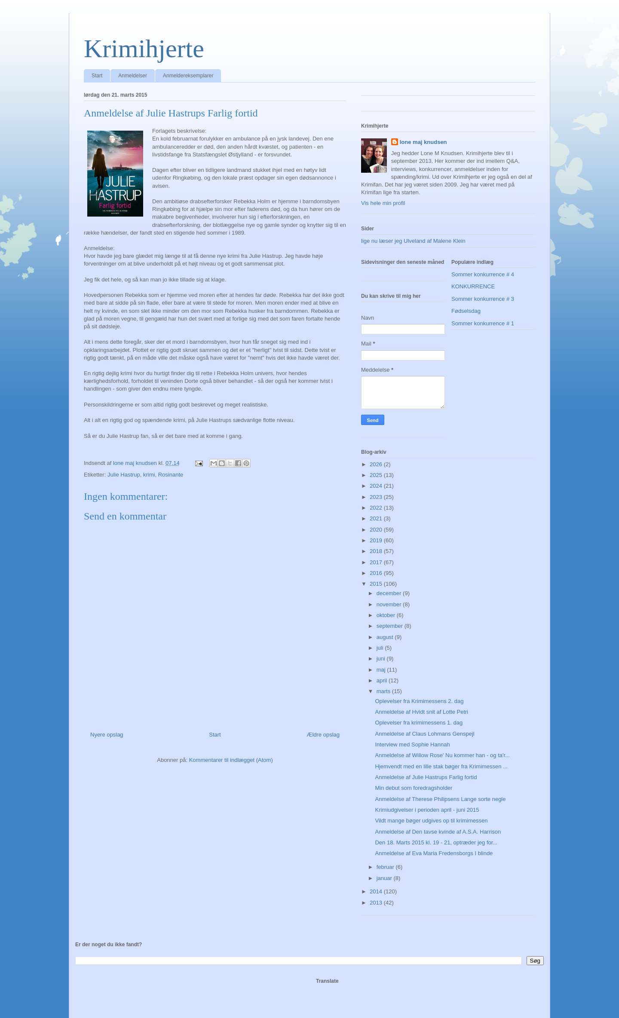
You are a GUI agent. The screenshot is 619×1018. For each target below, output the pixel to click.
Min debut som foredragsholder (413, 788)
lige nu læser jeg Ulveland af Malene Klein (413, 241)
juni (382, 658)
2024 (377, 486)
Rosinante (171, 474)
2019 (377, 540)
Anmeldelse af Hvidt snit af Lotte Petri (421, 712)
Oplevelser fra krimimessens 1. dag (419, 722)
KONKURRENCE (473, 286)
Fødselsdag (466, 311)
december (390, 593)
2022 (377, 507)
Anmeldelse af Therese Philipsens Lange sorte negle (440, 799)
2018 (377, 551)
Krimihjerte (144, 48)
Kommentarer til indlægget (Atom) (231, 760)
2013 (377, 902)
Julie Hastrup (123, 474)
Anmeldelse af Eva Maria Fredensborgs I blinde (434, 853)
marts (384, 691)
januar (385, 878)
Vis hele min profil (383, 203)
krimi (149, 474)
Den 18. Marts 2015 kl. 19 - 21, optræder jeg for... (436, 842)
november (390, 604)
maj (382, 669)
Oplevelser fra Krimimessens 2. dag (419, 701)
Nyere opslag (106, 734)
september (390, 626)
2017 (377, 562)
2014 (377, 891)
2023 (377, 497)
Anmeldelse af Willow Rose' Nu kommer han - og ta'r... (442, 755)
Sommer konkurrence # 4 (482, 274)
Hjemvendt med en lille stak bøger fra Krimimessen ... (441, 766)
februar (386, 867)
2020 (377, 529)
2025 (377, 475)
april (383, 680)
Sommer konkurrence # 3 (482, 299)
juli (381, 648)
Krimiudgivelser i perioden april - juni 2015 (427, 810)
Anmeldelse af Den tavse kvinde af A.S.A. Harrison (438, 831)
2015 (377, 584)
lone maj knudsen (423, 142)
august (386, 637)
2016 (377, 573)
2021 (377, 518)
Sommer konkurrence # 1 (482, 323)
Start (97, 76)
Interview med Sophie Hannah (412, 744)
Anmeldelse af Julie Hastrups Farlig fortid (426, 777)
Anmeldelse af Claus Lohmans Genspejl (424, 734)
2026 (377, 464)
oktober (387, 615)
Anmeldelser (132, 76)
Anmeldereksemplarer (188, 76)
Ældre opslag (323, 734)
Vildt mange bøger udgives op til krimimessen (431, 820)
